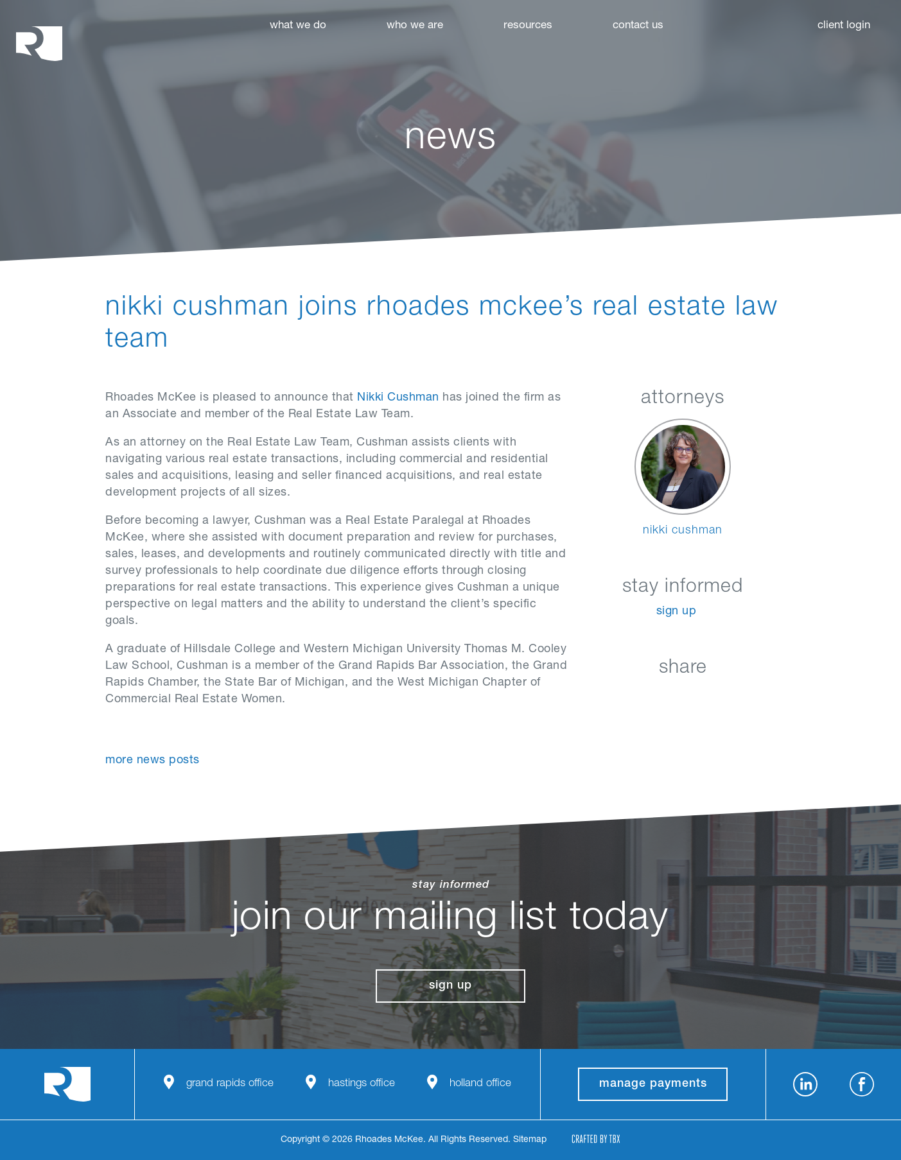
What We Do (298, 26)
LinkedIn (619, 698)
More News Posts (152, 760)
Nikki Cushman (398, 398)
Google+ (715, 698)
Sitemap (530, 1140)
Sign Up (676, 612)
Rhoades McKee (39, 43)
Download (747, 698)
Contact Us (638, 26)
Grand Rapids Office (230, 1083)
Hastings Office (361, 1083)
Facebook (651, 698)
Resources (527, 26)
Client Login (844, 26)
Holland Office (480, 1083)
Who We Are (415, 26)
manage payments (653, 1084)
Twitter (683, 698)
